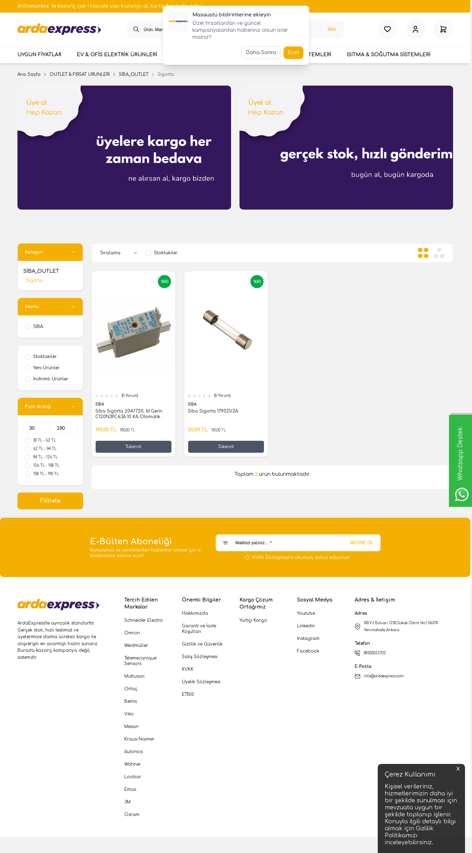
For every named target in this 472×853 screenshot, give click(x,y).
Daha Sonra (261, 52)
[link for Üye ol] (124, 149)
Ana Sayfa (28, 75)
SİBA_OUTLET (133, 75)
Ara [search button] (331, 30)
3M (127, 803)
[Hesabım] (415, 30)
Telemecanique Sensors (140, 662)
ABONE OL (362, 544)
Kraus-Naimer (139, 740)
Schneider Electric (143, 621)
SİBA (100, 406)
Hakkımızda (195, 614)
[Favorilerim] (387, 30)
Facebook (308, 652)
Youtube (306, 614)
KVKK (187, 670)
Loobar (132, 778)
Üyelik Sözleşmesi (201, 683)
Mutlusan (134, 677)
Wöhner (132, 765)
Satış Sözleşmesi (199, 658)
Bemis (130, 702)
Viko (129, 715)
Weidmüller (136, 646)
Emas (130, 790)
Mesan (131, 728)
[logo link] (59, 30)
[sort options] (120, 254)
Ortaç (130, 690)
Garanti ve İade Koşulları (199, 630)
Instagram (308, 639)
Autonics (133, 753)
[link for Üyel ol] (346, 149)
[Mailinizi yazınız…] (298, 544)
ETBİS (188, 695)
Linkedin (306, 627)
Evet (293, 52)
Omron (132, 634)
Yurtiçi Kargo (253, 621)
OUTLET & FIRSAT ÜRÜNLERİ (80, 75)
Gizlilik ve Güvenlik (202, 645)
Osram (131, 816)
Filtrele (50, 502)
